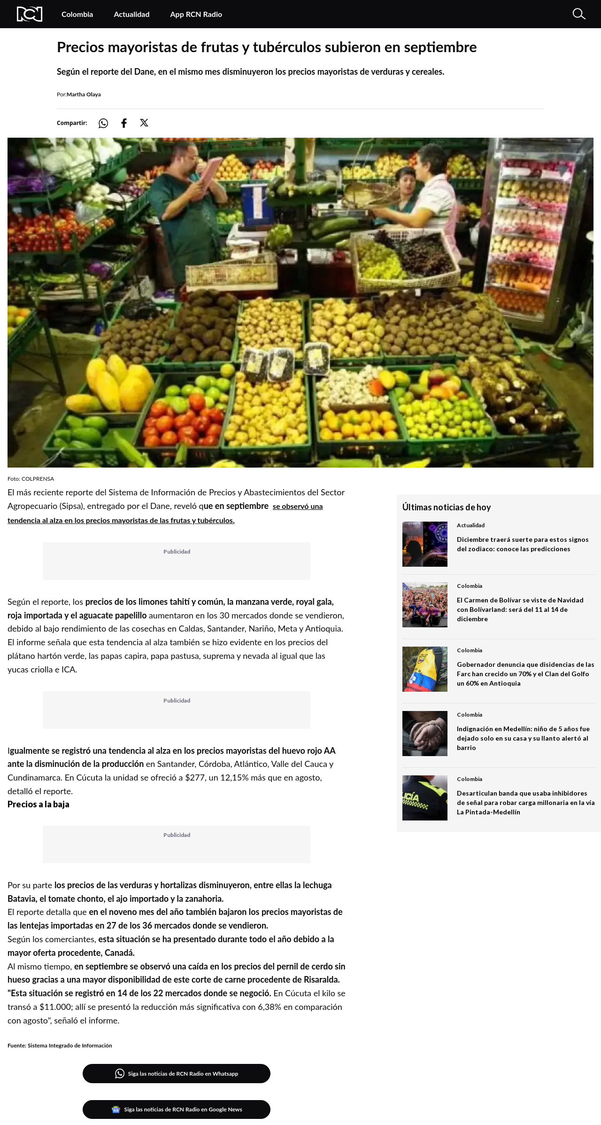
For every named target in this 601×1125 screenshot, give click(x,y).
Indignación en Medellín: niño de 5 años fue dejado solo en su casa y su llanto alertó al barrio (523, 738)
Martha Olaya (84, 94)
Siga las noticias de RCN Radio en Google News (176, 1109)
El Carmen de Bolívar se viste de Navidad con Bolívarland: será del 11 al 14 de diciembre (520, 609)
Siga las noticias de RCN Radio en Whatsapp (177, 1073)
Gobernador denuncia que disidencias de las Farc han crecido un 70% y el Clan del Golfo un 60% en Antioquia (525, 673)
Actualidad (131, 13)
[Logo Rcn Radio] (30, 14)
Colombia (77, 13)
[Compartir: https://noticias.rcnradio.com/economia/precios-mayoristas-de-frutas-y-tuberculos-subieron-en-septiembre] (109, 123)
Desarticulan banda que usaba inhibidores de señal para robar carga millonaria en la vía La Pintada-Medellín (526, 802)
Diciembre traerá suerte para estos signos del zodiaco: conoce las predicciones (523, 544)
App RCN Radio (196, 13)
